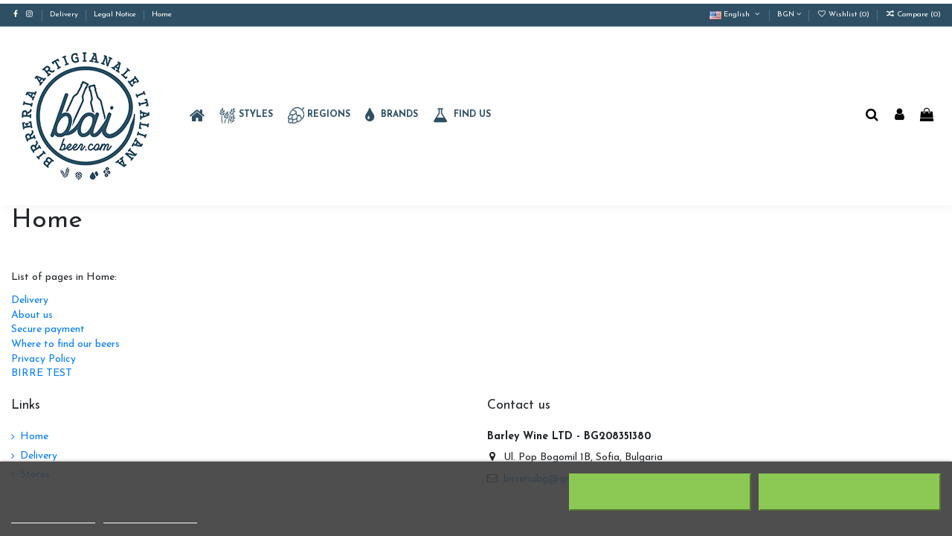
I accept (849, 492)
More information (53, 516)
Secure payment (48, 329)
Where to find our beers (65, 344)
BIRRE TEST (41, 373)
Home (162, 14)
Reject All (660, 492)
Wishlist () (844, 14)
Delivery (65, 14)
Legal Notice (116, 14)
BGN (789, 14)
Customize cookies (150, 516)
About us (32, 315)
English (736, 14)
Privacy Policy (43, 359)
